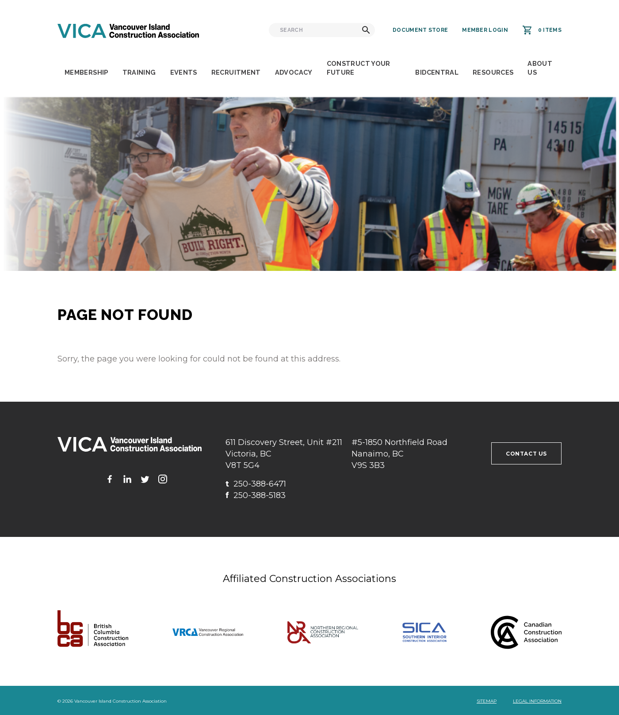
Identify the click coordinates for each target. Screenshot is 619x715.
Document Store (420, 30)
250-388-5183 (255, 495)
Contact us (526, 453)
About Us (539, 68)
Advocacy (294, 72)
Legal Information (537, 701)
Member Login (485, 30)
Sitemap (487, 701)
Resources (493, 72)
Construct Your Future (358, 68)
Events (183, 72)
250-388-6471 (255, 484)
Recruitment (236, 72)
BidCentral (437, 72)
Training (139, 72)
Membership (86, 72)
